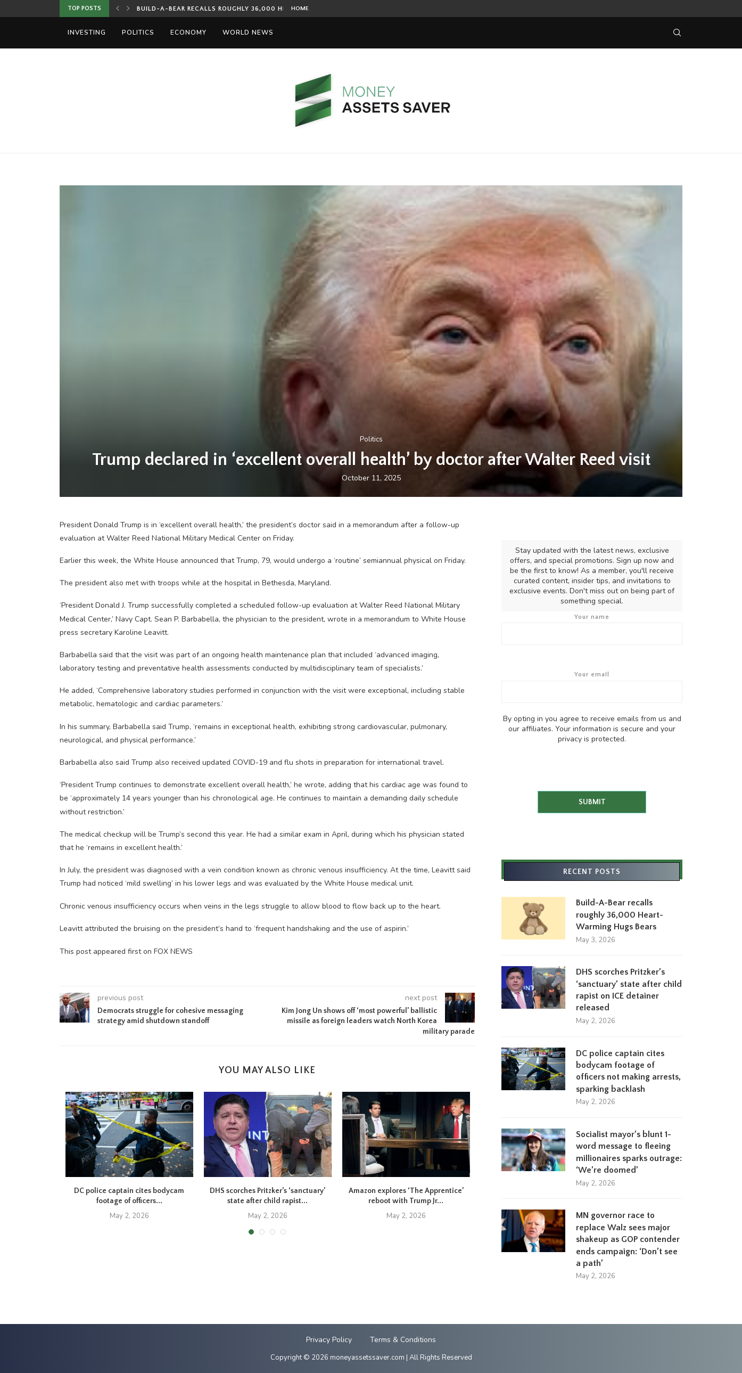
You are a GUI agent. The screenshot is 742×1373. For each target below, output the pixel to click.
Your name (591, 629)
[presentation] (582, 764)
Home (300, 8)
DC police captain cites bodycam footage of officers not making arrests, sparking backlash (628, 1070)
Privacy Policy (329, 1339)
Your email (591, 686)
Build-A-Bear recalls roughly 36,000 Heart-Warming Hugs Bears (258, 8)
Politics (138, 32)
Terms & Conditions (403, 1339)
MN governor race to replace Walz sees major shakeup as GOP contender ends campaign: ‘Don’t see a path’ (628, 1239)
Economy (188, 32)
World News (248, 32)
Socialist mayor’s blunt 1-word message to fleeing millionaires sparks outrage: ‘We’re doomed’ (629, 1151)
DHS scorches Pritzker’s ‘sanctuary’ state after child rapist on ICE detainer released (629, 989)
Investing (87, 32)
